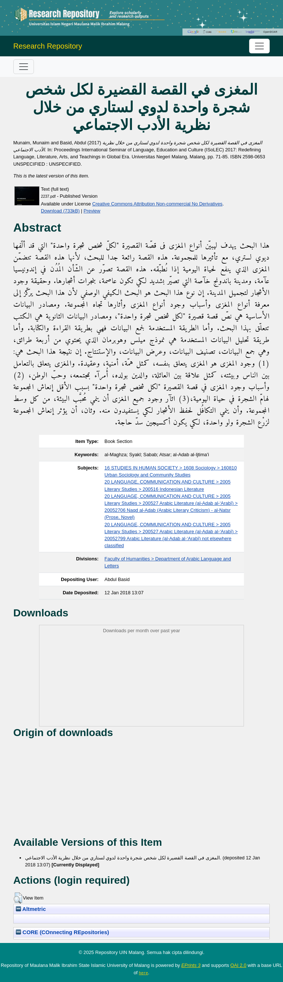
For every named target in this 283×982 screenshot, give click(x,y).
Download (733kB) (60, 211)
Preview (92, 211)
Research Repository (47, 46)
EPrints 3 (190, 965)
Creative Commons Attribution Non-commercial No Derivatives (157, 204)
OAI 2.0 (238, 965)
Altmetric (31, 909)
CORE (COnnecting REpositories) (62, 932)
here (143, 972)
